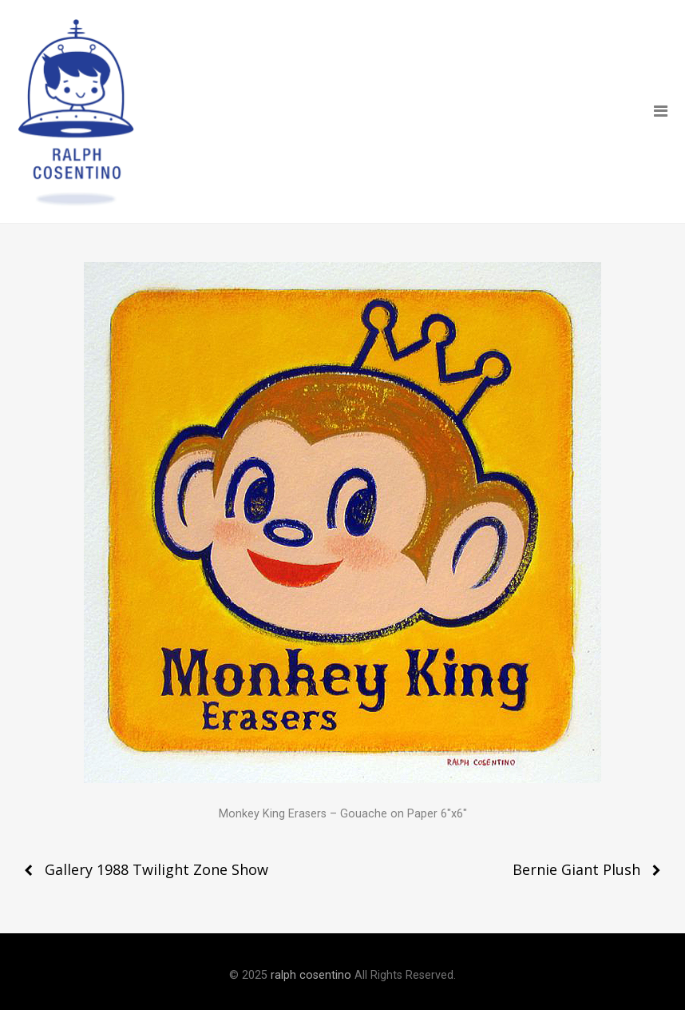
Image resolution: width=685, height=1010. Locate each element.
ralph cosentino (311, 975)
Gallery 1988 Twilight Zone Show (156, 869)
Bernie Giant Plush (576, 869)
